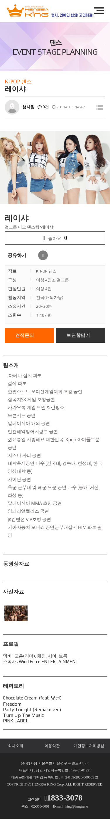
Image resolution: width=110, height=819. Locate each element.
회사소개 (15, 746)
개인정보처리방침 (89, 746)
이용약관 (52, 746)
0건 (43, 107)
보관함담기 (78, 335)
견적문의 (24, 335)
